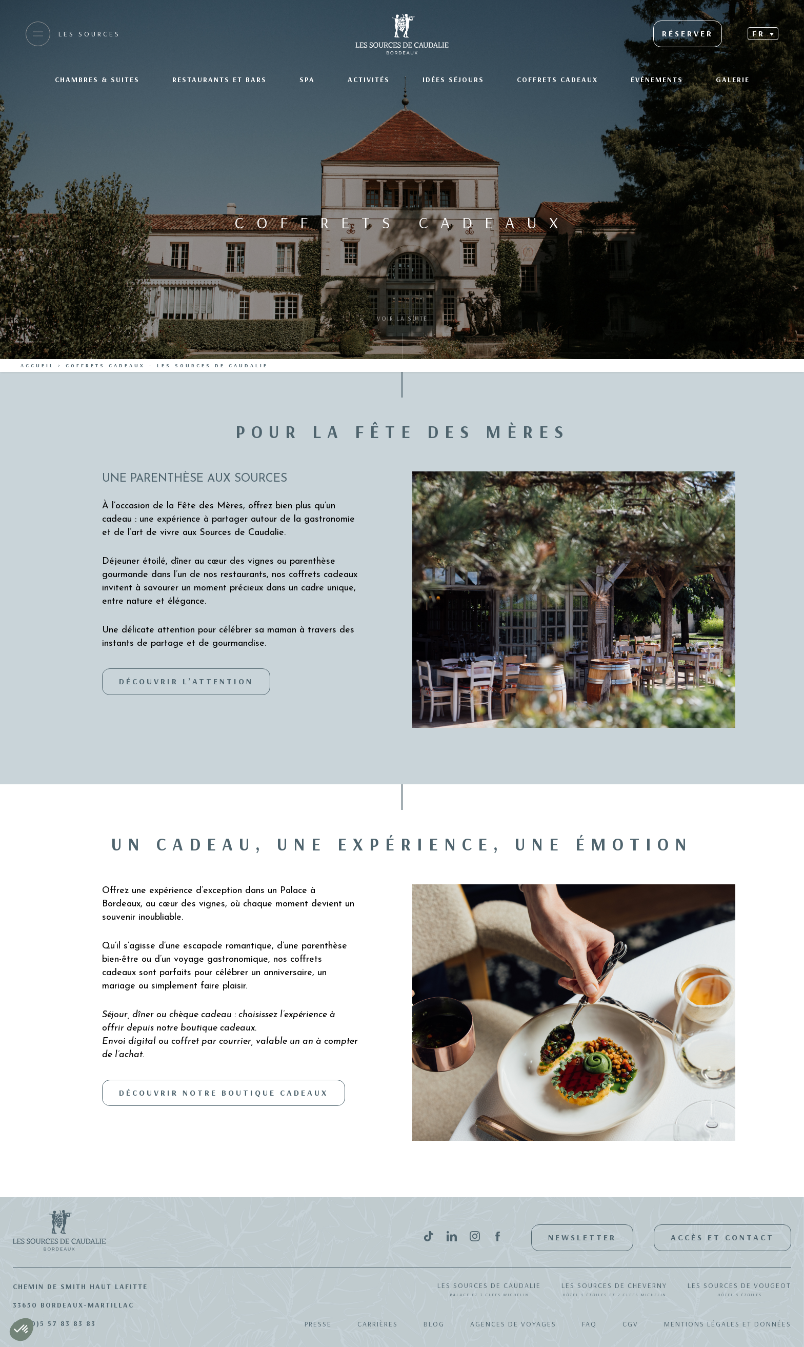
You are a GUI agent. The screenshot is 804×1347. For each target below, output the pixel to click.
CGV (630, 1324)
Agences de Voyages (513, 1324)
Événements (657, 79)
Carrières (377, 1324)
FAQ (589, 1324)
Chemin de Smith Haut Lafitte (80, 1286)
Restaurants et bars (219, 79)
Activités (369, 79)
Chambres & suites (97, 79)
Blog (434, 1324)
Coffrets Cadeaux (557, 79)
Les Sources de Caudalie (489, 1290)
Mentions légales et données (727, 1324)
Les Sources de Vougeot (739, 1290)
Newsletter (582, 1237)
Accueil (37, 365)
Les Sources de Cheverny (614, 1290)
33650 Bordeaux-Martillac (73, 1305)
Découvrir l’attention (186, 681)
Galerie (733, 79)
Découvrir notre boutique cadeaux (223, 1092)
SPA (307, 79)
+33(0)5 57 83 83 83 (54, 1323)
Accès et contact (722, 1237)
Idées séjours (453, 79)
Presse (318, 1324)
